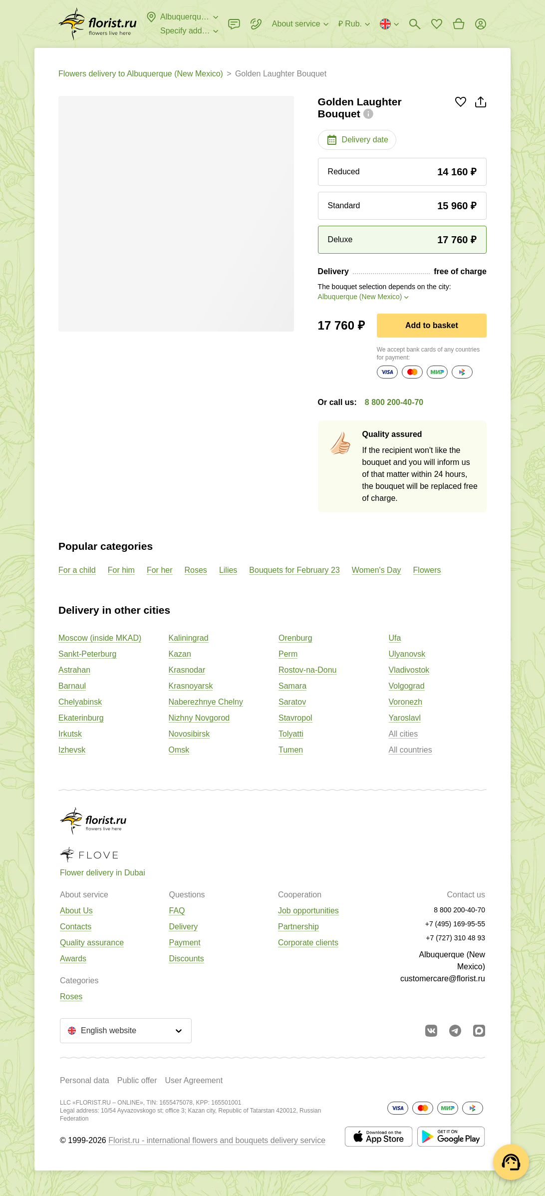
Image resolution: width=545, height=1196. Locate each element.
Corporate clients (308, 942)
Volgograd (407, 686)
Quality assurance (92, 942)
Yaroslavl (405, 718)
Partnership (298, 926)
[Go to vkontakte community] (431, 1031)
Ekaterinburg (81, 718)
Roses (196, 570)
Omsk (179, 750)
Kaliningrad (189, 638)
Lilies (228, 570)
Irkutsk (70, 734)
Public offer (137, 1080)
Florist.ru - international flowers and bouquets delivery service (216, 1140)
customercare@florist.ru (442, 978)
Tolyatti (290, 734)
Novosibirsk (189, 734)
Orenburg (295, 638)
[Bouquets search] (415, 24)
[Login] (481, 24)
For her (160, 570)
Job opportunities (308, 910)
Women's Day (376, 570)
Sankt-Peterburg (87, 654)
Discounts (186, 958)
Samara (292, 686)
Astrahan (74, 670)
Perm (287, 654)
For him (121, 570)
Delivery (183, 926)
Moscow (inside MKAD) (99, 638)
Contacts (75, 926)
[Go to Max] (479, 1031)
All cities (403, 734)
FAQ (177, 910)
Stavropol (295, 718)
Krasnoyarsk (191, 686)
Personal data (84, 1080)
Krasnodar (187, 670)
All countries (410, 750)
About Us (76, 910)
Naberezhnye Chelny (206, 702)
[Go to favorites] (437, 24)
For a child (77, 570)
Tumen (290, 750)
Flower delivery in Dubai (102, 872)
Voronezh (406, 702)
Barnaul (72, 686)
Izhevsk (71, 750)
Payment (184, 942)
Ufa (395, 638)
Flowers (427, 570)
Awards (73, 958)
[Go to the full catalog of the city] (97, 23)
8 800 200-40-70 (394, 402)
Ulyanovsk (407, 654)
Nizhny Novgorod (199, 718)
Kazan (180, 654)
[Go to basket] (459, 24)
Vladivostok (409, 670)
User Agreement (194, 1080)
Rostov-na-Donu (307, 670)
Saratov (292, 702)
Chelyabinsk (80, 702)
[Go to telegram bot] (455, 1031)
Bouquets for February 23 (294, 570)
